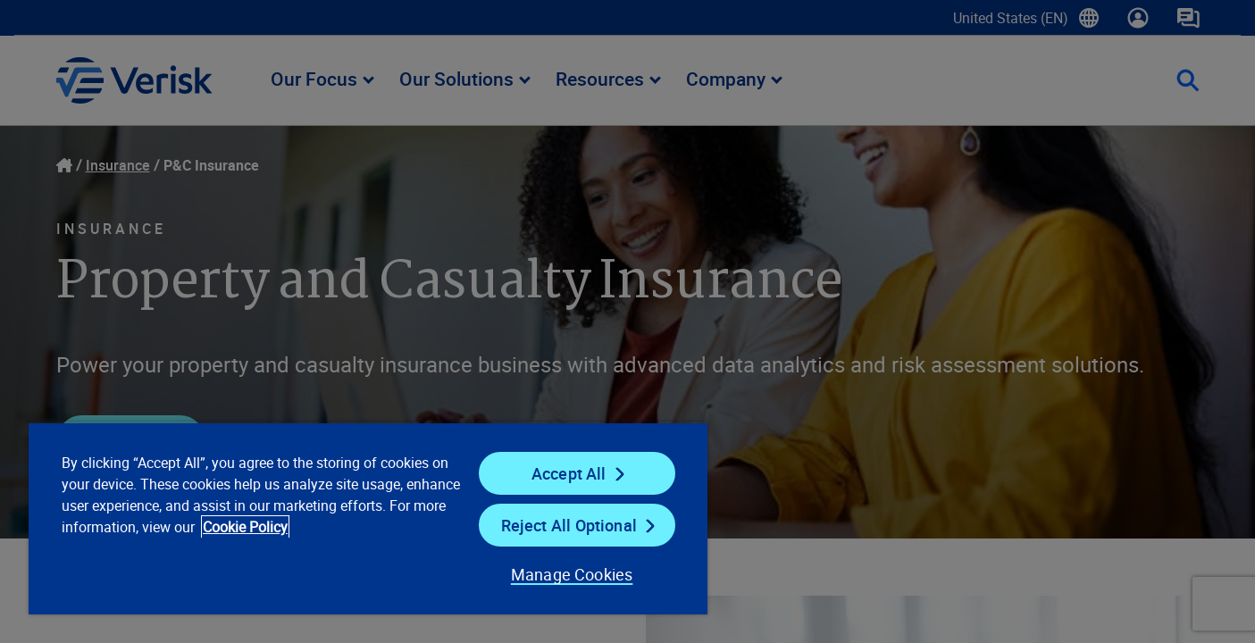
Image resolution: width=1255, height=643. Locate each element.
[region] (368, 518)
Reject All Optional (569, 525)
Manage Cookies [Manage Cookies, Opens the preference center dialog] (572, 574)
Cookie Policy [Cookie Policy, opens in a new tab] (245, 527)
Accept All (569, 473)
